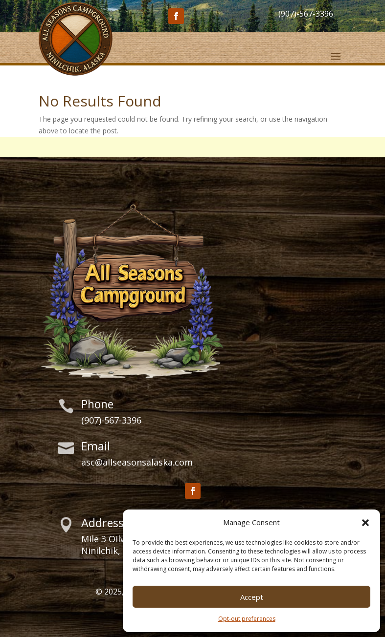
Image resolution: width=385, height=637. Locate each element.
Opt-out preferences (246, 619)
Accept (251, 597)
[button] (365, 523)
